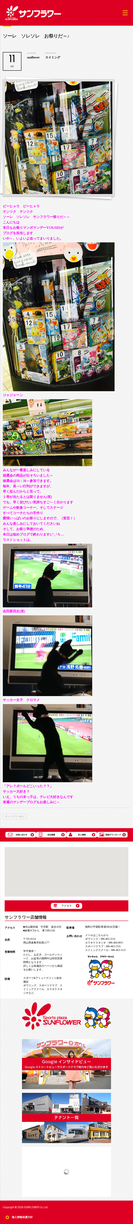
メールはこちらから (97, 935)
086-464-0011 (104, 942)
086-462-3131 (100, 939)
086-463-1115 (105, 950)
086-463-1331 (103, 946)
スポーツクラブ (48, 985)
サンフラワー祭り (14, 816)
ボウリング (29, 985)
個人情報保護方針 (22, 1217)
